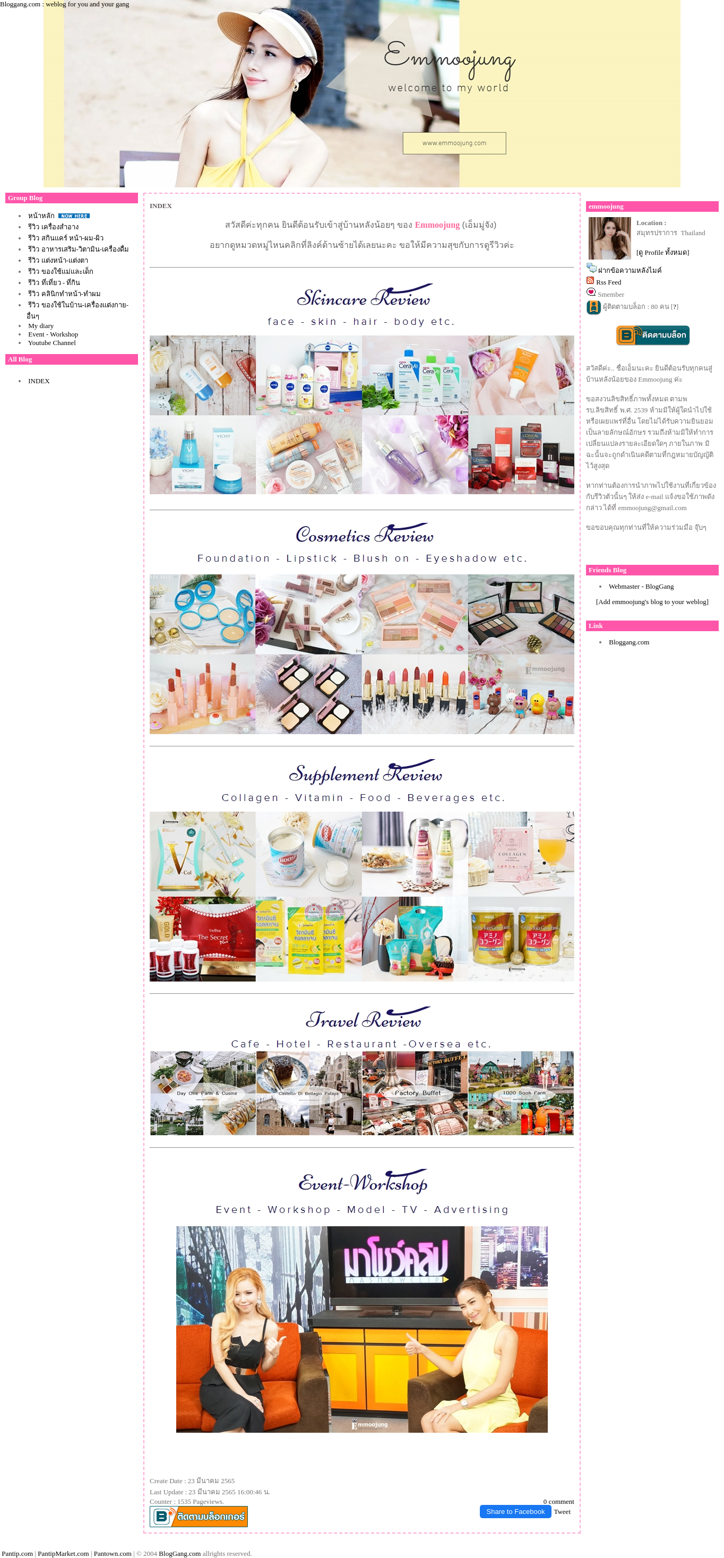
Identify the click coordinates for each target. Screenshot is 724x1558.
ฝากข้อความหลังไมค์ (630, 270)
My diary (41, 326)
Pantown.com (113, 1553)
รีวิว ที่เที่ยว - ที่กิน (54, 283)
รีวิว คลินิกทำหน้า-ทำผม (64, 294)
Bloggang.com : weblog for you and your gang (64, 4)
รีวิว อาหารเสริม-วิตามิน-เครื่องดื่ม (78, 249)
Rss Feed (608, 282)
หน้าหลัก (42, 216)
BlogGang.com (180, 1553)
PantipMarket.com (63, 1553)
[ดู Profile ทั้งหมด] (662, 252)
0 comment (559, 1501)
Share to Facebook (516, 1512)
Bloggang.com (629, 642)
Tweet (562, 1512)
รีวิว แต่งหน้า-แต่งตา (58, 260)
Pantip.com (17, 1553)
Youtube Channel (52, 343)
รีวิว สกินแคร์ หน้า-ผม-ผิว (66, 238)
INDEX (38, 381)
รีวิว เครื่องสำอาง (53, 227)
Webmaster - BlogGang (641, 586)
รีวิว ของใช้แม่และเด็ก (60, 272)
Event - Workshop (53, 334)
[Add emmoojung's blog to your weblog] (652, 602)
